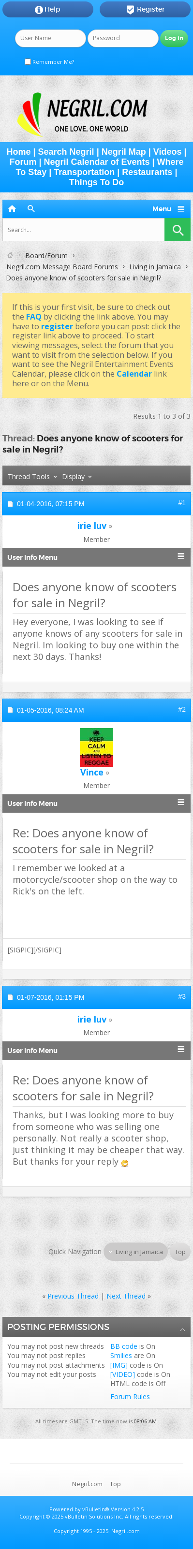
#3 (182, 996)
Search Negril (66, 152)
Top (180, 1251)
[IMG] (119, 1365)
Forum (22, 162)
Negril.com (87, 1483)
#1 (182, 503)
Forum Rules (130, 1396)
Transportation (84, 172)
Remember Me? (49, 61)
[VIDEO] (122, 1374)
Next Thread (126, 1296)
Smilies (121, 1355)
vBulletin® (95, 1509)
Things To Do (96, 182)
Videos (167, 152)
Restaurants (147, 172)
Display (73, 476)
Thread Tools (29, 476)
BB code (123, 1346)
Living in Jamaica (155, 266)
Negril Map (124, 152)
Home (19, 152)
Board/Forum (46, 255)
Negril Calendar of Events (96, 162)
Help (47, 10)
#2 (182, 709)
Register (145, 10)
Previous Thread (73, 1296)
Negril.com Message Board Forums (62, 266)
